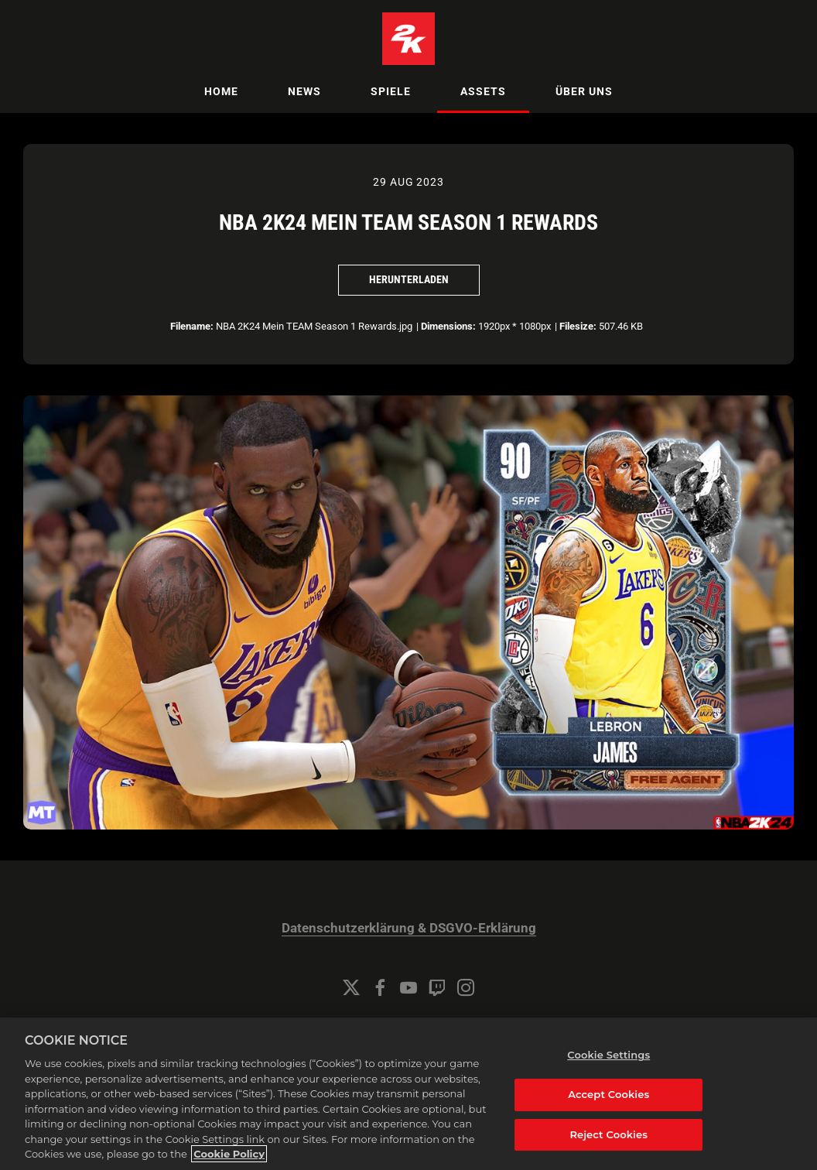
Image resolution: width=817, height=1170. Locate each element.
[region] (408, 1094)
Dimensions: (448, 326)
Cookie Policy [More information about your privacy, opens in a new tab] (229, 1154)
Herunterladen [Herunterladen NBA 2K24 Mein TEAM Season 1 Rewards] (409, 279)
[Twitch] (437, 987)
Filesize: (578, 326)
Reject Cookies (608, 1134)
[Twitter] (351, 987)
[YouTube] (408, 987)
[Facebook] (379, 987)
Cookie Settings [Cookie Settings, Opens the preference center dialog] (608, 1055)
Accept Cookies (608, 1094)
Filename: (192, 326)
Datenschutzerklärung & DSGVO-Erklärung (409, 928)
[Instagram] (465, 987)
